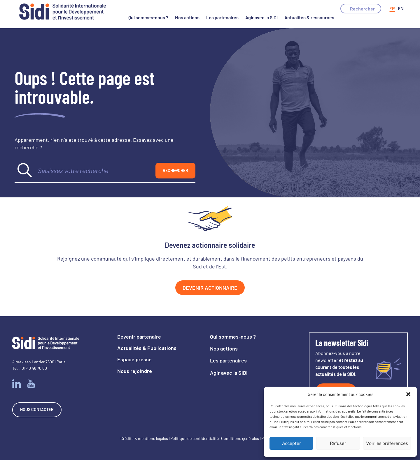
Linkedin (16, 383)
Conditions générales (240, 438)
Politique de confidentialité (194, 438)
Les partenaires (222, 17)
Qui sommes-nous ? (148, 17)
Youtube (31, 383)
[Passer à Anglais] (401, 8)
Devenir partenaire (139, 336)
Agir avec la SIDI (261, 17)
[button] (408, 394)
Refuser (338, 443)
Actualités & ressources (309, 17)
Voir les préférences (387, 443)
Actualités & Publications (146, 348)
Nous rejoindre (134, 371)
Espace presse (134, 359)
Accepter (291, 443)
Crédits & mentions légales (144, 438)
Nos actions (187, 17)
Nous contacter (37, 409)
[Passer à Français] (392, 8)
